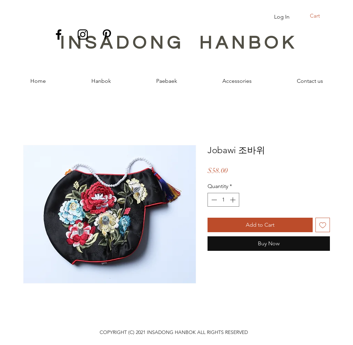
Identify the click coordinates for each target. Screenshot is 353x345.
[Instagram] (83, 34)
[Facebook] (58, 34)
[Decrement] (213, 199)
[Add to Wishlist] (322, 225)
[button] (319, 16)
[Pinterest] (107, 34)
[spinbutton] (223, 199)
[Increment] (233, 199)
